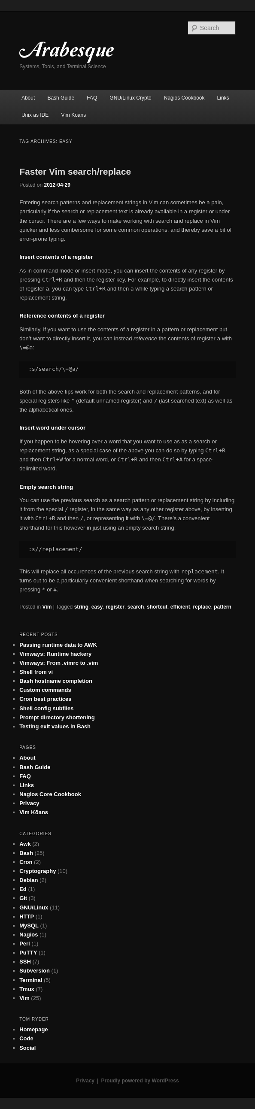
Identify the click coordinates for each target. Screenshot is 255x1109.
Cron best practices (45, 699)
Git (23, 898)
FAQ (92, 98)
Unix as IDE (35, 115)
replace (202, 607)
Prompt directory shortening (57, 717)
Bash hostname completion (55, 681)
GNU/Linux (33, 907)
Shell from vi (36, 672)
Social (27, 1048)
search (136, 607)
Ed (23, 889)
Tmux (26, 989)
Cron (25, 862)
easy (97, 607)
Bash (26, 853)
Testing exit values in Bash (55, 726)
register (115, 607)
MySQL (29, 925)
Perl (24, 943)
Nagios (28, 934)
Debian (28, 880)
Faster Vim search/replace (75, 171)
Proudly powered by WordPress (140, 1081)
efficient (180, 607)
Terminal (30, 980)
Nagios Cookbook (184, 98)
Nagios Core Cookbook (50, 794)
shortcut (157, 607)
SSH (25, 961)
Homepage (33, 1029)
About (28, 98)
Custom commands (45, 690)
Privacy (29, 803)
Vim (47, 607)
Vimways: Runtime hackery (55, 654)
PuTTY (28, 952)
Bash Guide (60, 98)
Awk (25, 844)
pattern (222, 607)
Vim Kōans (73, 115)
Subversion (34, 970)
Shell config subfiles (46, 708)
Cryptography (37, 871)
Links (223, 98)
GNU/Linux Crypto (130, 98)
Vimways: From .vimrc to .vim (58, 663)
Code (26, 1038)
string (81, 607)
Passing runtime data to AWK (58, 645)
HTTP (26, 916)
